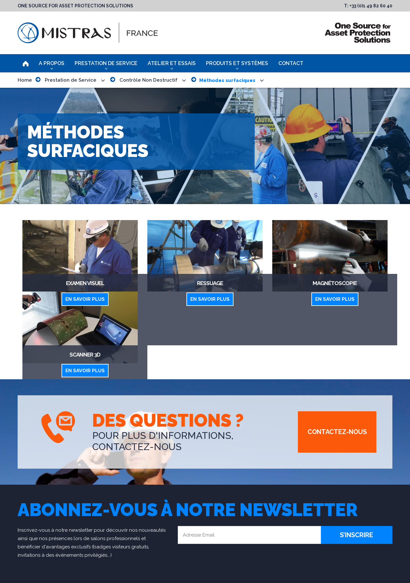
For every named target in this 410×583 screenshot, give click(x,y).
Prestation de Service (106, 63)
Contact (290, 63)
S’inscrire (356, 535)
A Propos (51, 63)
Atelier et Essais (172, 63)
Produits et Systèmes (237, 63)
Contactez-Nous (337, 432)
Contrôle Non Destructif (148, 80)
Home (25, 80)
